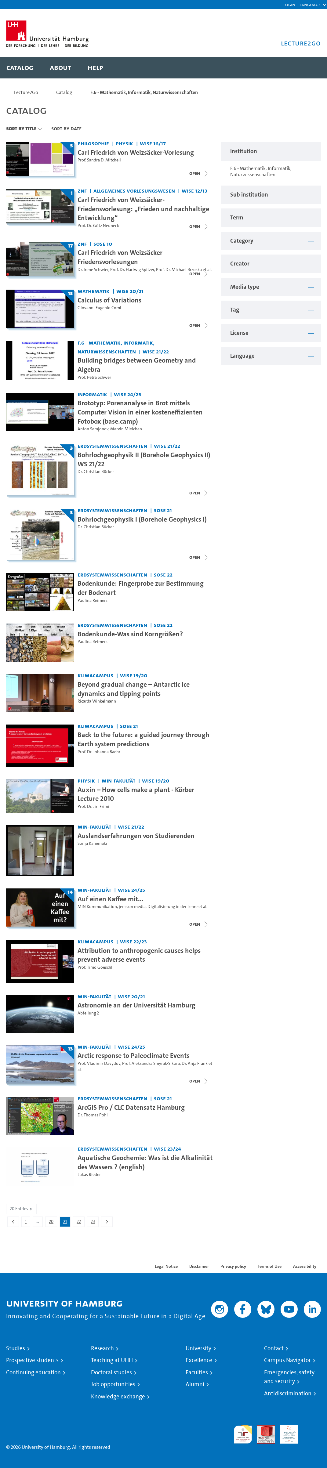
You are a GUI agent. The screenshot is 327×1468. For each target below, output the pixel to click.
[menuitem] (19, 67)
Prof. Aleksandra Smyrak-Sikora (151, 1063)
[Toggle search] (310, 67)
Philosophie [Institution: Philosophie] (93, 143)
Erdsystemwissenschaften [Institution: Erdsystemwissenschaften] (112, 446)
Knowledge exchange (118, 1397)
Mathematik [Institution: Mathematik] (94, 291)
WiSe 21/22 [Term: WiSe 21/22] (156, 351)
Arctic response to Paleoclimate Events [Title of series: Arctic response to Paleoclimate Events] (133, 1055)
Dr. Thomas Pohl (93, 1115)
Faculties (197, 1372)
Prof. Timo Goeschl (95, 967)
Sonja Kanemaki (92, 843)
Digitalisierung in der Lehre (172, 906)
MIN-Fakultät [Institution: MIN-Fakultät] (118, 780)
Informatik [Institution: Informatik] (92, 394)
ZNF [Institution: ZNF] (82, 190)
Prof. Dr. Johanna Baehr (99, 752)
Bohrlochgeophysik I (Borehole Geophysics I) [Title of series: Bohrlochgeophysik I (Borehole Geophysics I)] (142, 519)
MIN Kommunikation (97, 906)
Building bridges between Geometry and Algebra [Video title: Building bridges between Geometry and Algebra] (137, 365)
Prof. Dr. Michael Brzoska (179, 270)
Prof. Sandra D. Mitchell (99, 160)
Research (102, 1348)
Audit (262, 1429)
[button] (310, 4)
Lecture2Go (26, 92)
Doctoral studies (111, 1372)
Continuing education (33, 1372)
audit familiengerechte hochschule (243, 1435)
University (198, 1348)
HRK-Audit (285, 1432)
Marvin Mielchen (126, 429)
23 (94, 1223)
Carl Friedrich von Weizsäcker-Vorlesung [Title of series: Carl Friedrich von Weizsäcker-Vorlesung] (136, 152)
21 (66, 1223)
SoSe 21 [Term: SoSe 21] (163, 510)
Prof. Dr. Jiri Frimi (93, 806)
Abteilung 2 (88, 1013)
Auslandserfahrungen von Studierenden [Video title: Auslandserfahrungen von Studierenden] (136, 835)
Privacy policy (233, 1266)
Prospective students (32, 1360)
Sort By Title (21, 128)
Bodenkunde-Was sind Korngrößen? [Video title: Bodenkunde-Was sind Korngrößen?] (130, 633)
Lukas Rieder (89, 1174)
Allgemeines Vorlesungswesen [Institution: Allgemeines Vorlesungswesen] (134, 190)
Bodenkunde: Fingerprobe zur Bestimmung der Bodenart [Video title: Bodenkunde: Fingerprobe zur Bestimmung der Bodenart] (141, 588)
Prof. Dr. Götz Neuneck (98, 226)
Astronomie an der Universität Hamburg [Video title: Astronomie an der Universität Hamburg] (136, 1005)
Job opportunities (113, 1384)
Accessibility (304, 1266)
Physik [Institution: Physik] (124, 143)
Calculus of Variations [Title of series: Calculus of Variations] (109, 300)
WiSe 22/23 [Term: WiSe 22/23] (133, 941)
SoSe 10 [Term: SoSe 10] (102, 244)
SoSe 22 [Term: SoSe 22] (163, 574)
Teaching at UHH (112, 1360)
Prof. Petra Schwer (94, 377)
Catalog (64, 92)
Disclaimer (199, 1266)
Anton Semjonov (93, 429)
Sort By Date (66, 128)
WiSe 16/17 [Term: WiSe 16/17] (153, 143)
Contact (274, 1348)
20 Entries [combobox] (21, 1209)
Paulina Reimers (92, 600)
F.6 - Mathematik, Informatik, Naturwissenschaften (144, 92)
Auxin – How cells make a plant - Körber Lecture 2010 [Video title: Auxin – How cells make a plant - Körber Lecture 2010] (136, 794)
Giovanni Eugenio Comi (99, 308)
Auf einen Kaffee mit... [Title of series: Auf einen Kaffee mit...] (111, 898)
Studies (15, 1348)
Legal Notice (166, 1266)
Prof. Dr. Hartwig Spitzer (132, 270)
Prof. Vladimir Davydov (99, 1063)
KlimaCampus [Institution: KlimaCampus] (95, 675)
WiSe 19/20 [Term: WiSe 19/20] (133, 675)
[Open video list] (199, 173)
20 (53, 1223)
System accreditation (312, 1432)
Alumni (195, 1384)
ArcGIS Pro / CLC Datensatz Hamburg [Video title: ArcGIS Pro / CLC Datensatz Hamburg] (131, 1107)
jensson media (132, 906)
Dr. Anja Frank (195, 1063)
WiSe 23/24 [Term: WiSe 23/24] (167, 1148)
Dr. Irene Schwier (93, 270)
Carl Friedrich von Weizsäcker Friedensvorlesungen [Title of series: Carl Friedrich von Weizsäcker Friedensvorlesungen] (120, 257)
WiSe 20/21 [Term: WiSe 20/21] (130, 291)
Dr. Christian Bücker (96, 472)
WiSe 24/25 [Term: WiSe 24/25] (127, 394)
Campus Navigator (287, 1360)
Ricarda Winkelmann (97, 701)
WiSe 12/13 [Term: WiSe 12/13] (194, 190)
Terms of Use (270, 1266)
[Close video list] (199, 226)
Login (289, 4)
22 (80, 1223)
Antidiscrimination (287, 1393)
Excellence (199, 1360)
